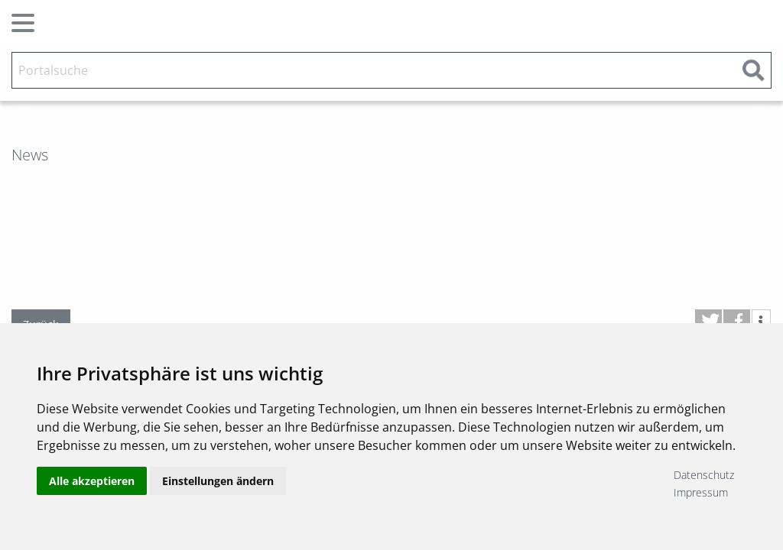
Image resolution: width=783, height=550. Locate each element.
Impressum (701, 492)
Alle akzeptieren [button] (92, 483)
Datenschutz (704, 474)
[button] (708, 320)
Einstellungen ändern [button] (218, 483)
